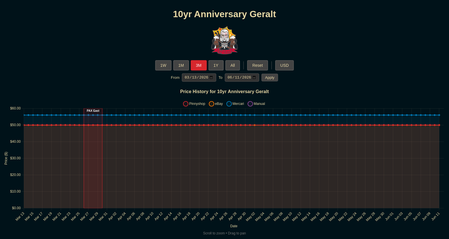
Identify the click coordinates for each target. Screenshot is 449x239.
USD (284, 65)
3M (198, 65)
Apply (270, 78)
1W (163, 65)
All (233, 65)
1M (181, 65)
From (175, 78)
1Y (216, 65)
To (220, 78)
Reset (257, 65)
